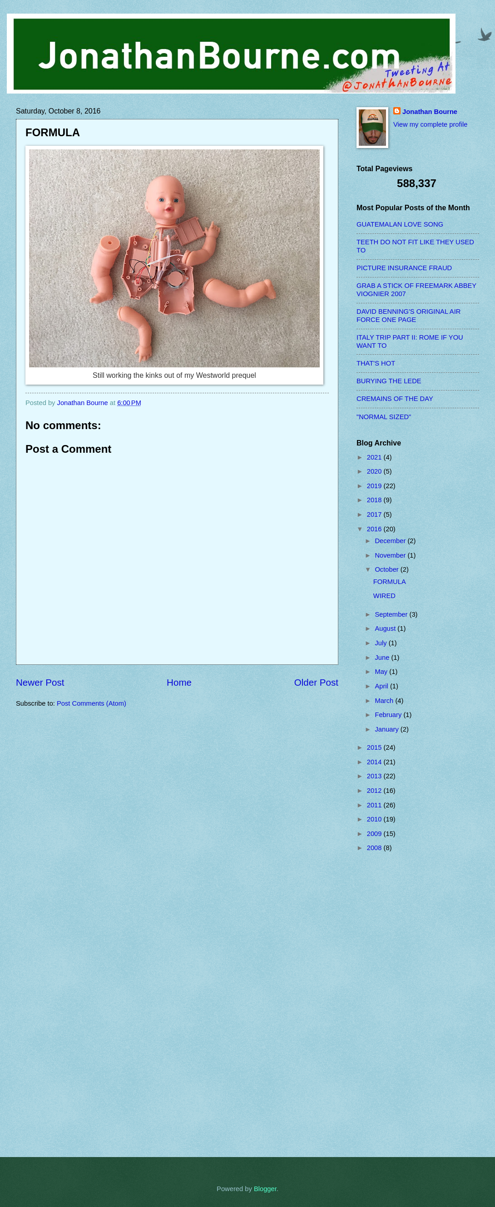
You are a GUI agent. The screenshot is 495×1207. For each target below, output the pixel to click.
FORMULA (389, 581)
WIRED (384, 595)
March (385, 700)
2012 (375, 790)
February (389, 714)
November (391, 555)
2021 (375, 457)
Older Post (316, 682)
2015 (375, 747)
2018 (375, 500)
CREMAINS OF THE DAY (394, 398)
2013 (375, 776)
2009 (375, 833)
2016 (375, 529)
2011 (375, 805)
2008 (375, 847)
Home (179, 682)
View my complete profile (430, 124)
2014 (375, 762)
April (382, 686)
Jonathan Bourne (429, 111)
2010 (375, 819)
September (392, 614)
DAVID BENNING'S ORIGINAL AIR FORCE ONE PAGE (408, 315)
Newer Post (40, 682)
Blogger (265, 1188)
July (381, 643)
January (387, 729)
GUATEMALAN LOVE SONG (399, 224)
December (391, 540)
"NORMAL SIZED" (383, 416)
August (386, 628)
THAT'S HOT (375, 363)
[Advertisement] (392, 1004)
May (382, 671)
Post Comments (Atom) (91, 703)
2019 (375, 486)
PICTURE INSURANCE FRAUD (404, 268)
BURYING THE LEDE (388, 381)
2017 (375, 514)
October (387, 569)
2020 (375, 471)
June (383, 657)
